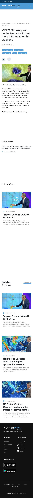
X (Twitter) (21, 445)
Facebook (21, 442)
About (18, 484)
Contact (25, 484)
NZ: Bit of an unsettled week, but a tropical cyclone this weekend (14, 362)
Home (3, 23)
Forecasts (6, 441)
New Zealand (19, 50)
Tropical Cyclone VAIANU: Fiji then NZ (16, 216)
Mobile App (15, 486)
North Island (6, 53)
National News (7, 50)
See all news (27, 283)
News (8, 23)
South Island (22, 53)
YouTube (20, 451)
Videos (5, 449)
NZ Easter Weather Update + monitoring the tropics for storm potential (16, 407)
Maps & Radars (8, 444)
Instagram (21, 448)
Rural (14, 53)
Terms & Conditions (9, 484)
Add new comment (8, 152)
